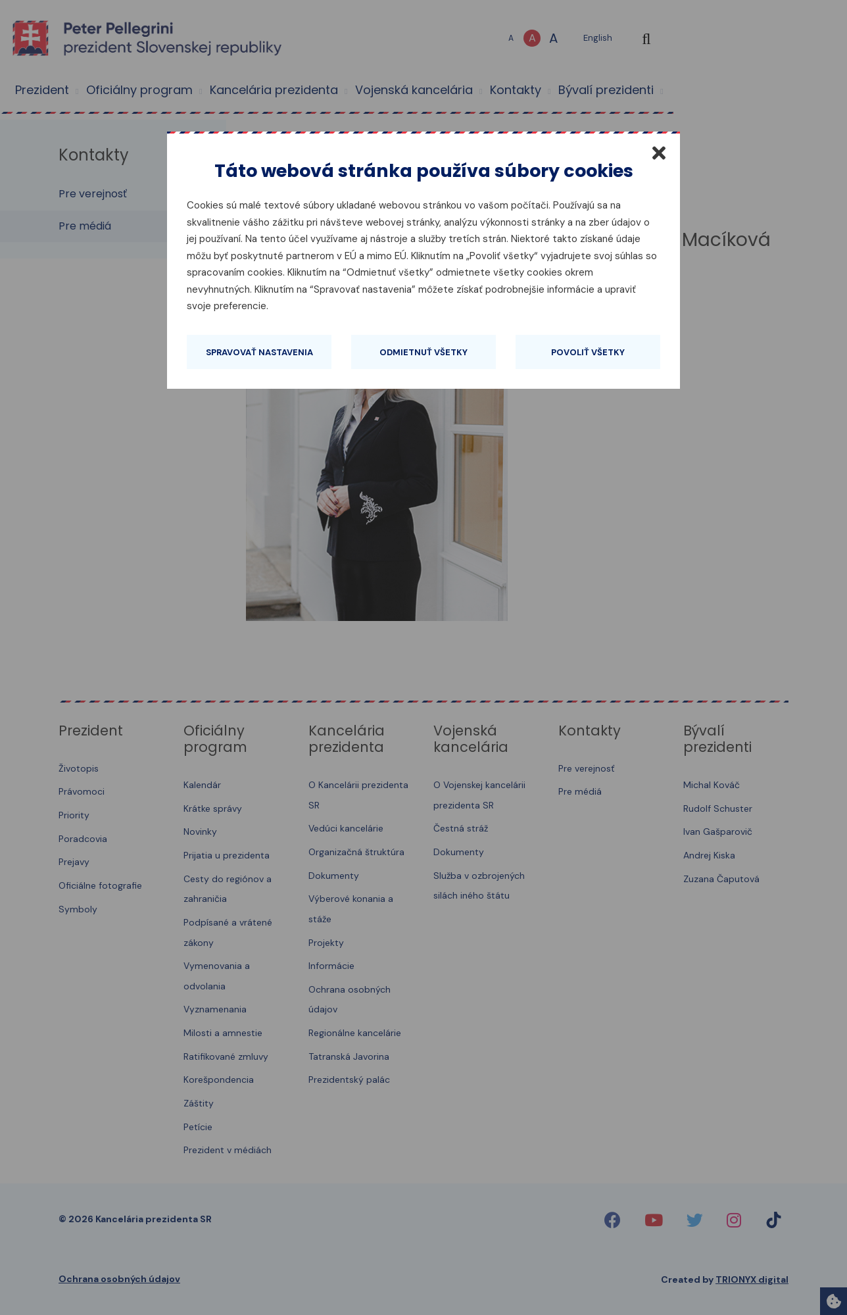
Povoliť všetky (588, 352)
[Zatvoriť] (659, 152)
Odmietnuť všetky (423, 352)
